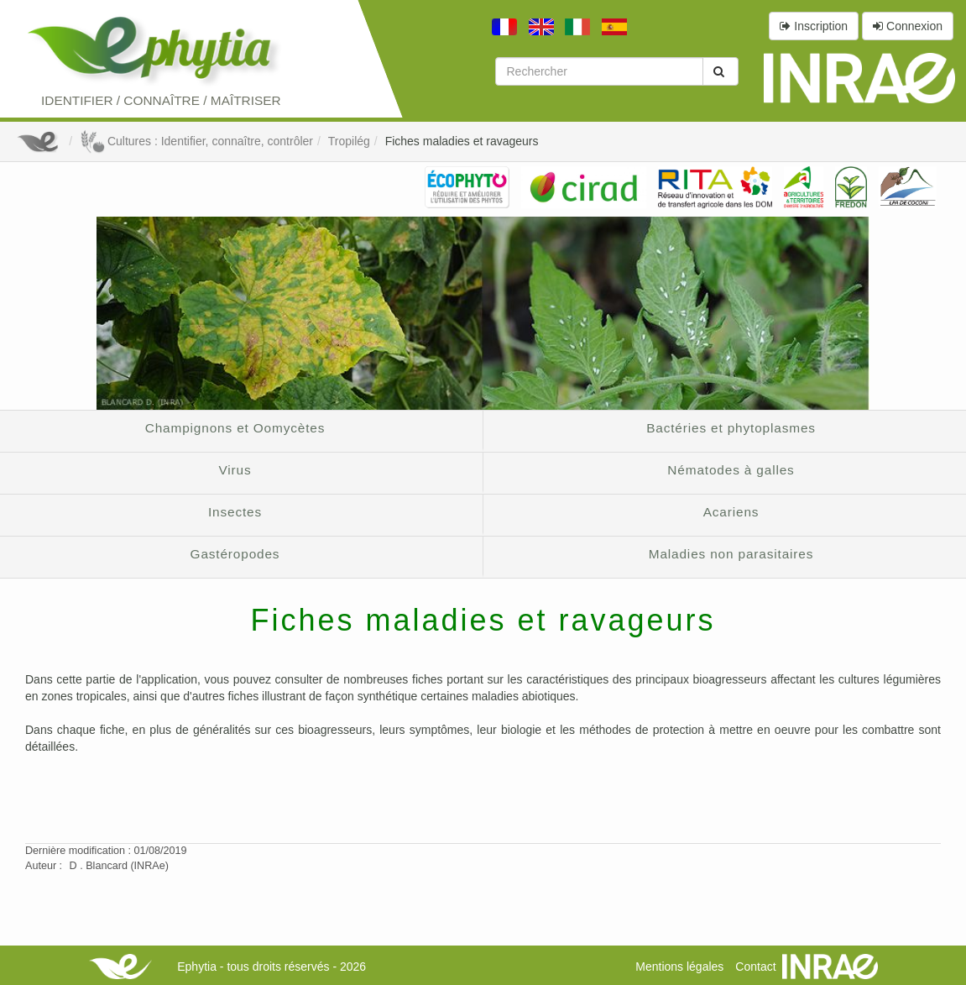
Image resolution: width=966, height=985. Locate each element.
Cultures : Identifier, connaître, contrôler (196, 141)
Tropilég (349, 141)
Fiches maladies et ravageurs (462, 141)
